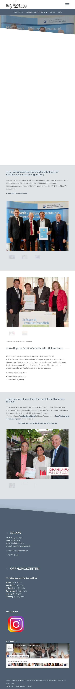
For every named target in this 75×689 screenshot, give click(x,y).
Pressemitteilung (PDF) (17, 373)
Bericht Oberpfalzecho (17, 194)
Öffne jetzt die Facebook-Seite (17, 656)
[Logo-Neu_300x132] (31, 4)
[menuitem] (66, 4)
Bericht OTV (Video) (16, 380)
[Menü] (66, 4)
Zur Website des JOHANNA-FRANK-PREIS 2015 (37, 423)
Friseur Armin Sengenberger (26, 646)
